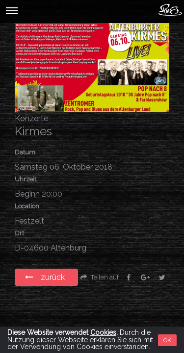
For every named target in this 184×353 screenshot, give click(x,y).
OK (167, 340)
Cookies (103, 332)
